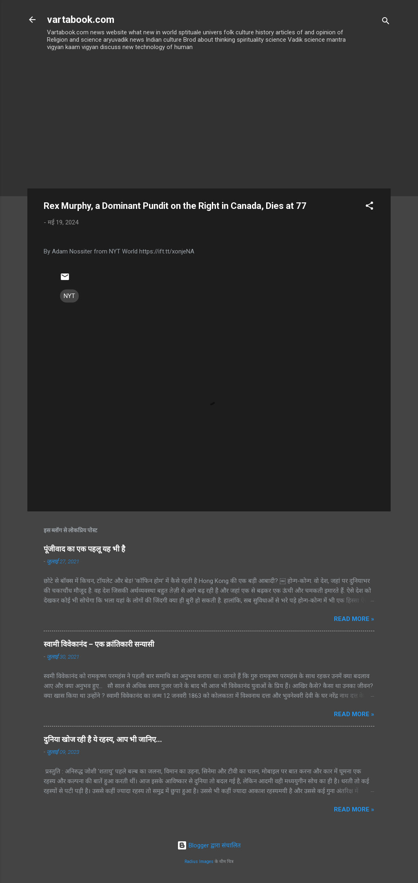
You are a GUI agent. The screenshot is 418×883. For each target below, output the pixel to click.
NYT (69, 296)
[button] (369, 207)
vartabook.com (80, 19)
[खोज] (386, 22)
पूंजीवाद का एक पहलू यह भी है (84, 549)
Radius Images (199, 861)
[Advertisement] (209, 127)
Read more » (354, 619)
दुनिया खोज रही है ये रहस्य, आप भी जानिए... (103, 739)
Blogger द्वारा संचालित (209, 845)
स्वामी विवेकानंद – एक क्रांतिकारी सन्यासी (99, 644)
